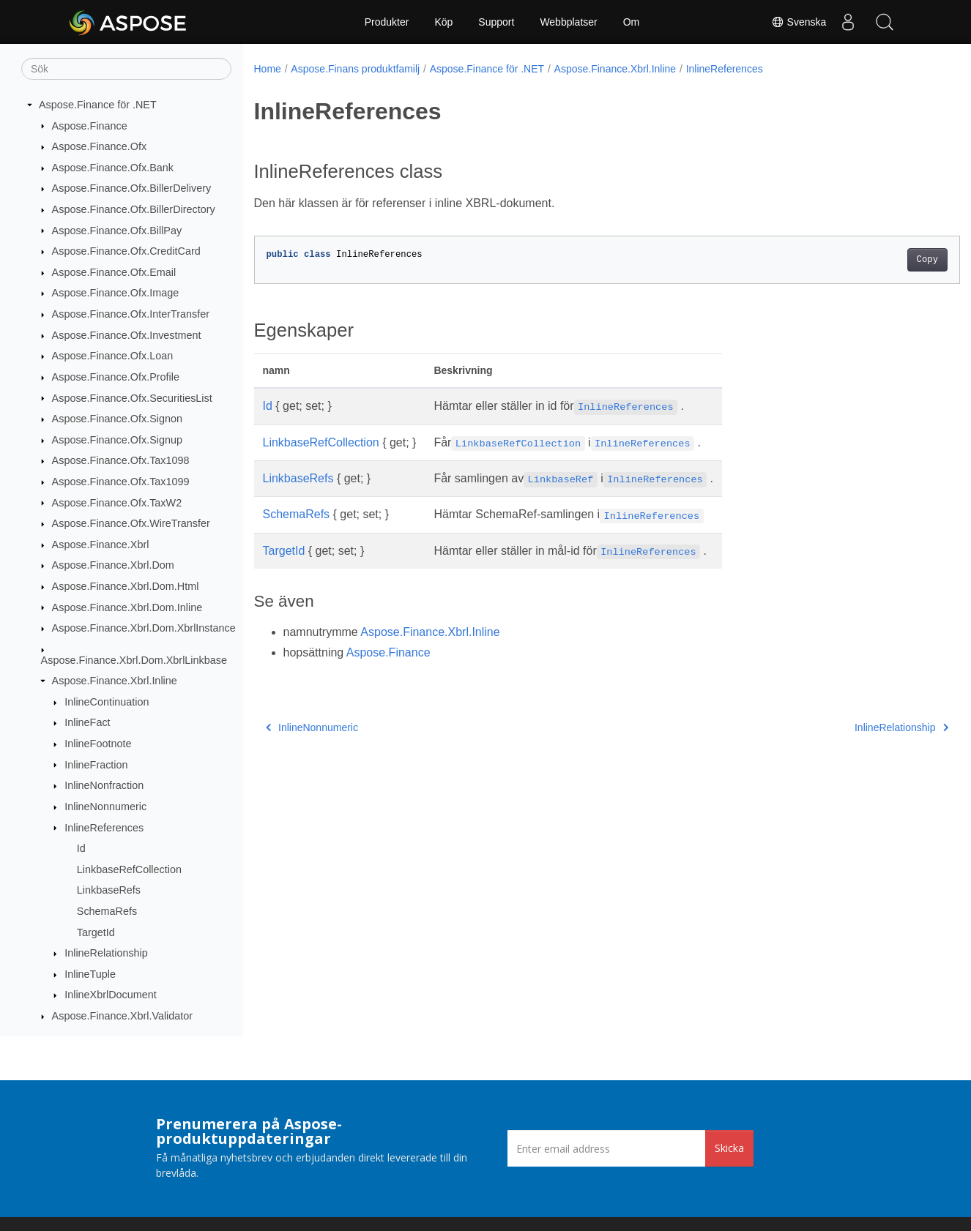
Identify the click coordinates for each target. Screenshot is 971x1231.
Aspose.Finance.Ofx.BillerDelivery (132, 188)
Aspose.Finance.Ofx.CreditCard (126, 251)
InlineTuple (90, 974)
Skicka (729, 1148)
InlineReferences (104, 828)
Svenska (798, 22)
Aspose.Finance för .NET (98, 105)
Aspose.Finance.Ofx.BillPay (117, 230)
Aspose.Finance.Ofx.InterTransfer (130, 314)
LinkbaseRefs (109, 890)
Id (81, 848)
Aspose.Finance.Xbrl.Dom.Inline (127, 607)
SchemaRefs (107, 911)
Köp (443, 22)
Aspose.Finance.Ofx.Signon (117, 418)
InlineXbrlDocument (110, 994)
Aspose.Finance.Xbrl (100, 544)
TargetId (96, 932)
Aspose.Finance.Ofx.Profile (115, 377)
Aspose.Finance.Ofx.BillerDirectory (133, 209)
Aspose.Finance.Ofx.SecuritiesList (132, 398)
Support (496, 22)
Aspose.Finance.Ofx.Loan (113, 356)
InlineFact (87, 722)
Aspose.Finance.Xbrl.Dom (113, 565)
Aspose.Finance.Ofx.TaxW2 (117, 503)
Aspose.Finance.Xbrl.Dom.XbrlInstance (144, 628)
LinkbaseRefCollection (129, 869)
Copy (878, 260)
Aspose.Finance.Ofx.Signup (117, 440)
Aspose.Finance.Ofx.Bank (113, 167)
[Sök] (126, 69)
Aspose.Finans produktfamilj (355, 69)
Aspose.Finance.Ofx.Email (114, 272)
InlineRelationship (106, 953)
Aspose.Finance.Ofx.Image (115, 293)
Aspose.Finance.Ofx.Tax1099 (121, 481)
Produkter (387, 22)
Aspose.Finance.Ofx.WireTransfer (131, 523)
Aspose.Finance (89, 126)
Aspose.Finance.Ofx (99, 146)
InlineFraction (95, 765)
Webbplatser (568, 22)
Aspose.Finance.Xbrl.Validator (122, 1016)
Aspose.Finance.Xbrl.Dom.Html (125, 586)
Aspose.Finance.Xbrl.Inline (114, 680)
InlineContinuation (106, 702)
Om (631, 22)
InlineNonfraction (104, 785)
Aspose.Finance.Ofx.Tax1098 (121, 460)
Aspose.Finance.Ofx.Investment (126, 335)
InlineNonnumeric (105, 806)
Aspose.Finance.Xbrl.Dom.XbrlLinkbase (134, 660)
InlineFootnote (97, 743)
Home (267, 69)
